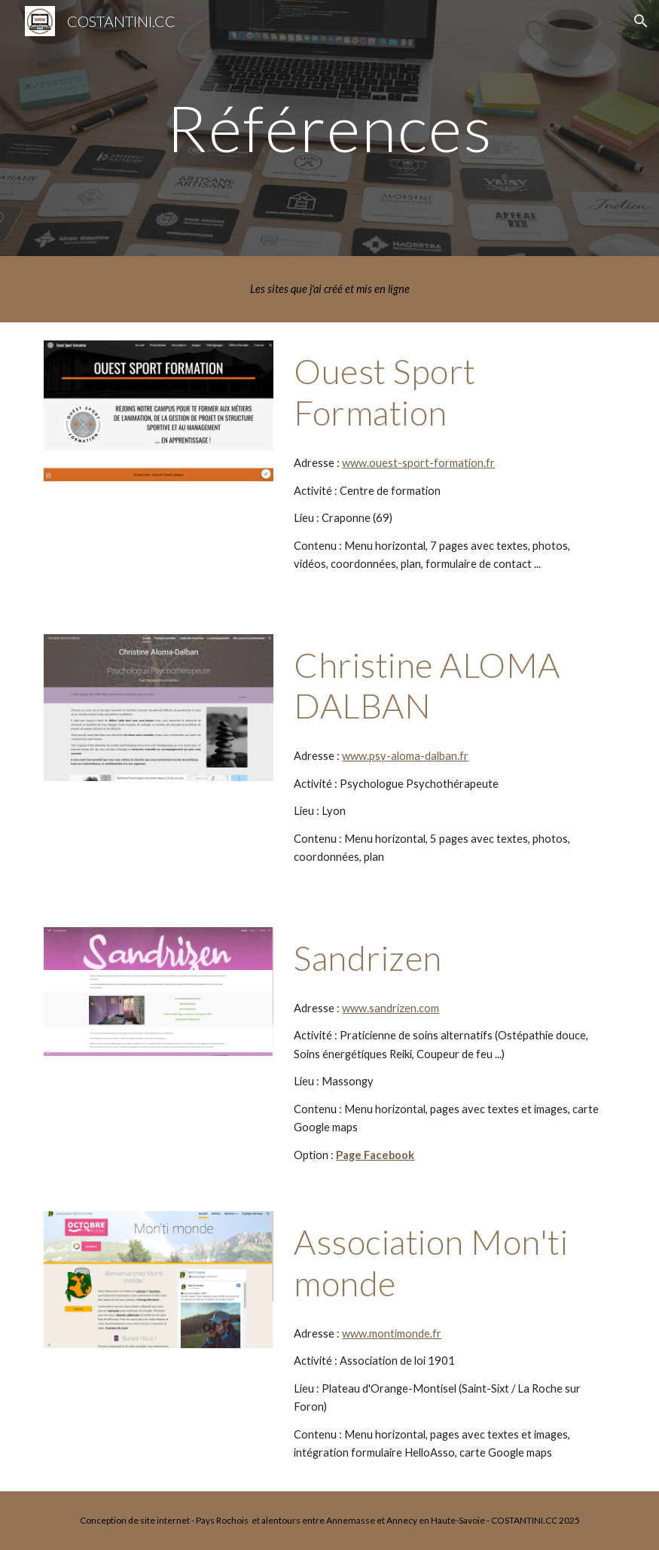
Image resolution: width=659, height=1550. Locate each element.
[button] (641, 21)
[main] (330, 128)
